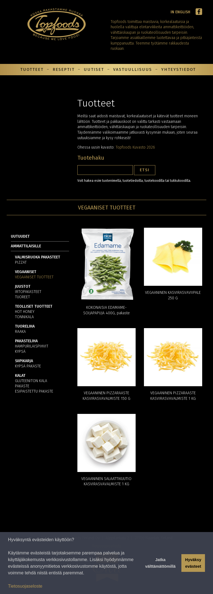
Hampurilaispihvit (31, 346)
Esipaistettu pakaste (34, 392)
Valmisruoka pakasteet (37, 257)
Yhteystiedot (178, 69)
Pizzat (21, 263)
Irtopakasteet (28, 292)
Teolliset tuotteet (33, 307)
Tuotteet (32, 69)
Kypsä (20, 352)
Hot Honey (24, 312)
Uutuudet (20, 236)
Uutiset (94, 69)
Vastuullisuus (132, 69)
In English (180, 12)
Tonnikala (24, 317)
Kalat (20, 376)
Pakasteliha (26, 341)
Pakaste (22, 386)
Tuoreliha (25, 327)
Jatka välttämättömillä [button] (160, 563)
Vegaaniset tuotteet (34, 277)
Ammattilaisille (26, 246)
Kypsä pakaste (28, 366)
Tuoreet (22, 297)
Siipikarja (24, 361)
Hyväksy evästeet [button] (193, 563)
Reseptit (64, 69)
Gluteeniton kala (31, 381)
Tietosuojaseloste (25, 586)
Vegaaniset (25, 272)
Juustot (23, 287)
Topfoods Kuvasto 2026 (135, 147)
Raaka (20, 332)
